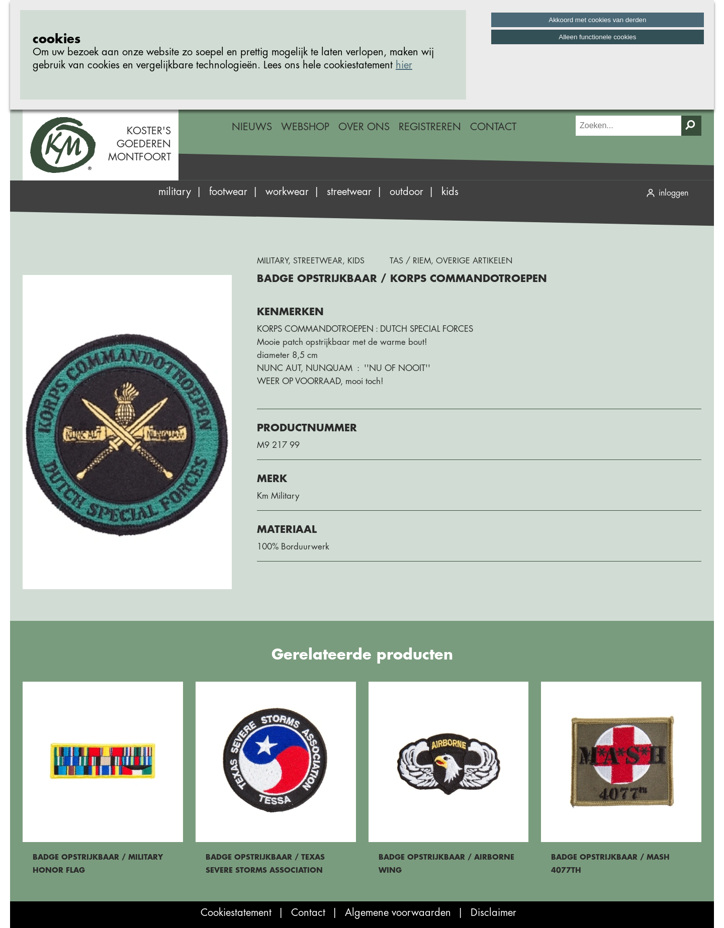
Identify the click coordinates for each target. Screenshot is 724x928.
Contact (493, 127)
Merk (272, 479)
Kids (450, 192)
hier (404, 65)
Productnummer (307, 428)
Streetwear (349, 192)
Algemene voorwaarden (398, 912)
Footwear (228, 192)
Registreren (430, 127)
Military (174, 192)
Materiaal (287, 529)
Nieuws (252, 127)
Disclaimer (493, 912)
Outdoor (406, 192)
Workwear (287, 192)
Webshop (305, 127)
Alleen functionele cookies (597, 37)
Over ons (364, 127)
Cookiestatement (236, 912)
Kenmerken (290, 312)
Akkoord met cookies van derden (597, 20)
